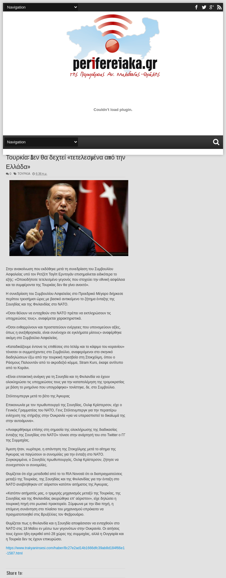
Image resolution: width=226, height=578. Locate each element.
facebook (196, 7)
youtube (211, 7)
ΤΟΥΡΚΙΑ (24, 173)
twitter (204, 7)
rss (219, 7)
